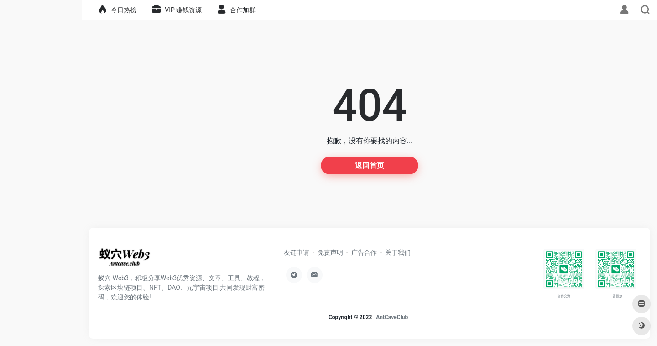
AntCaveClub (392, 317)
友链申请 (296, 252)
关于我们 (398, 252)
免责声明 (330, 252)
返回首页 (369, 165)
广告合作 (364, 252)
